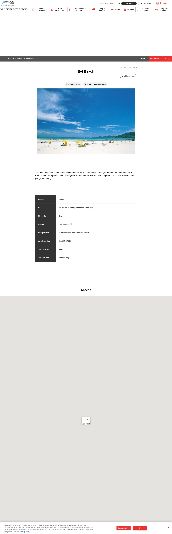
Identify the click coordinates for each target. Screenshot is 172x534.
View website (64, 224)
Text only (166, 59)
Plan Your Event (146, 10)
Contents (118, 10)
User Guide (129, 3)
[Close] (87, 419)
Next (141, 162)
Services (130, 10)
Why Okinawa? (59, 10)
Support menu (164, 10)
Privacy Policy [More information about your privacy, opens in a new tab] (25, 532)
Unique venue (102, 10)
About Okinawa (41, 10)
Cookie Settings (123, 528)
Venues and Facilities (80, 10)
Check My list (145, 3)
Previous (31, 162)
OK (140, 528)
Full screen (154, 59)
